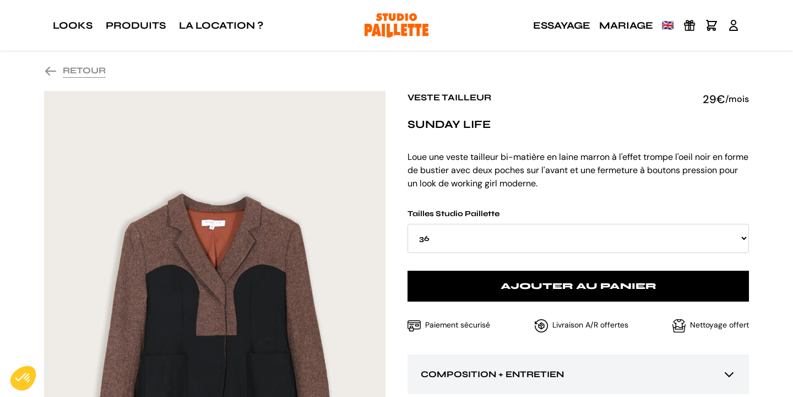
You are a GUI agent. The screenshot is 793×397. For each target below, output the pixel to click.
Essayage (561, 25)
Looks (73, 25)
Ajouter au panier (578, 286)
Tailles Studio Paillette (578, 231)
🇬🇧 (668, 25)
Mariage (626, 25)
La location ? (221, 25)
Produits (136, 25)
